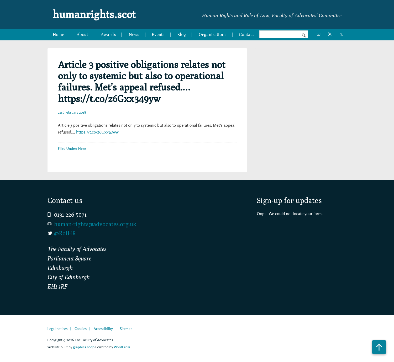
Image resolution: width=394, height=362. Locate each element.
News (82, 148)
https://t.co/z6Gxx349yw (97, 132)
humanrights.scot (94, 14)
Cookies (81, 328)
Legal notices (58, 328)
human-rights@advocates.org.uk (95, 224)
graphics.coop (83, 347)
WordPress (122, 347)
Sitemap (126, 328)
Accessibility (103, 328)
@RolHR (65, 233)
